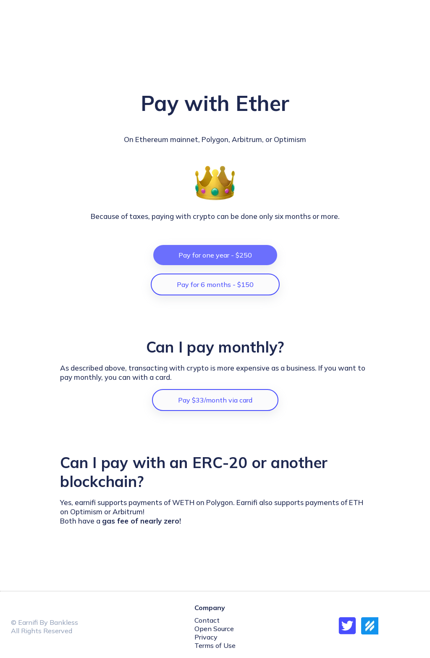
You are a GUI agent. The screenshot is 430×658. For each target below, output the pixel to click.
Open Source (214, 628)
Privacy (206, 637)
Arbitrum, (248, 139)
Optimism (290, 139)
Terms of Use (215, 645)
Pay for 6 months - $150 (215, 284)
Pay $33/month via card (215, 400)
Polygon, (216, 139)
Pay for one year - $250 (215, 255)
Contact (207, 620)
